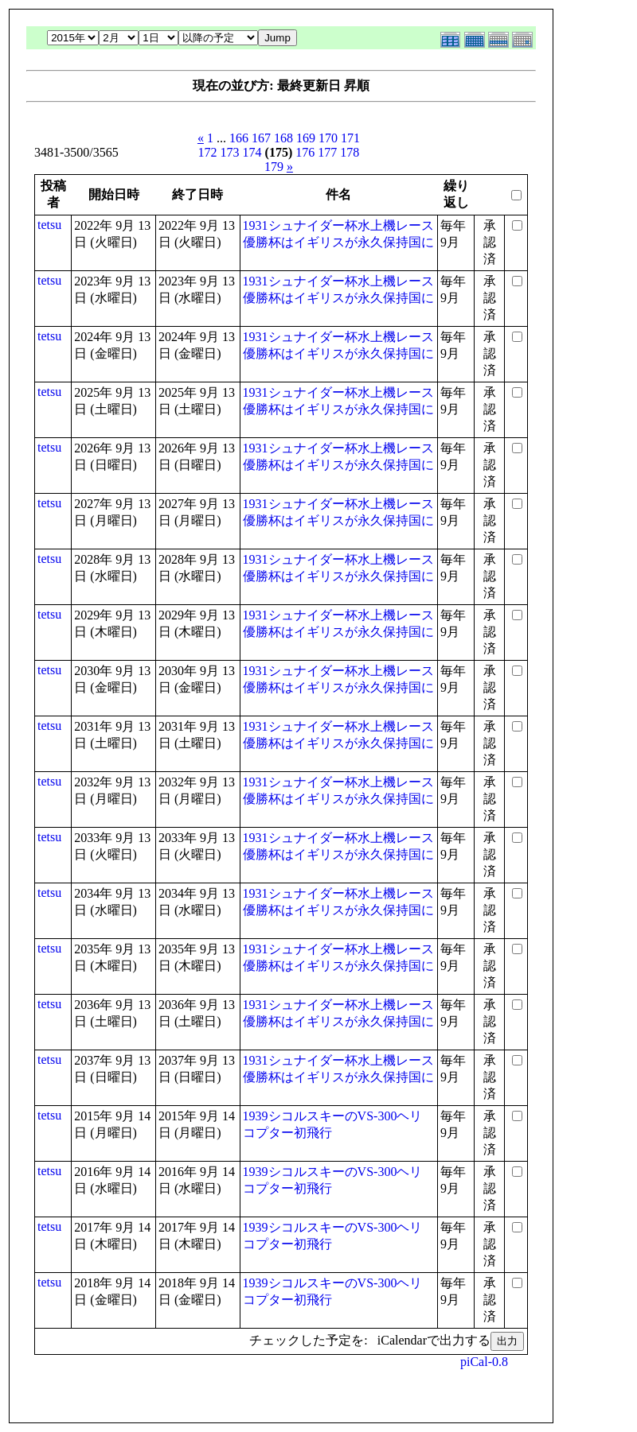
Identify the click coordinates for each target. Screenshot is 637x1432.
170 (328, 138)
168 (283, 138)
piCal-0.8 (484, 1361)
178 (349, 152)
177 (327, 152)
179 (273, 166)
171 (350, 138)
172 (207, 152)
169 (305, 138)
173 (230, 152)
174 (252, 152)
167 (261, 138)
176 (305, 152)
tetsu (49, 224)
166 (238, 138)
